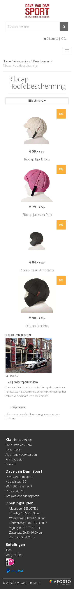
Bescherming (41, 61)
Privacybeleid (14, 459)
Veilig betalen (14, 555)
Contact (11, 464)
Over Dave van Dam (19, 445)
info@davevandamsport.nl (23, 496)
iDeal (9, 550)
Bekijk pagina (18, 407)
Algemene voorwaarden (21, 455)
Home (7, 61)
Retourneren (14, 450)
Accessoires (22, 61)
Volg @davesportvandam (23, 382)
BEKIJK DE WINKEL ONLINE (19, 335)
